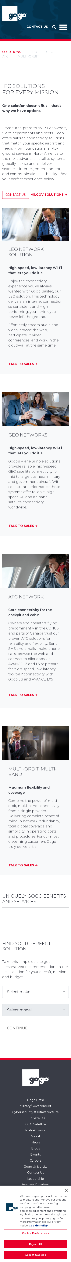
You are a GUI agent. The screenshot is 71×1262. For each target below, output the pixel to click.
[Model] (35, 1010)
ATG (5, 56)
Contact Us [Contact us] (15, 194)
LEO (34, 52)
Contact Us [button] (37, 27)
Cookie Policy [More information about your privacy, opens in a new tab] (38, 1225)
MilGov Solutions (47, 194)
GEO (49, 52)
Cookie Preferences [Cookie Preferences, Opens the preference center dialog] (35, 1233)
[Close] (66, 1190)
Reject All (35, 1244)
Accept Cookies (35, 1254)
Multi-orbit (28, 56)
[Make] (35, 992)
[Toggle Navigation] (63, 27)
